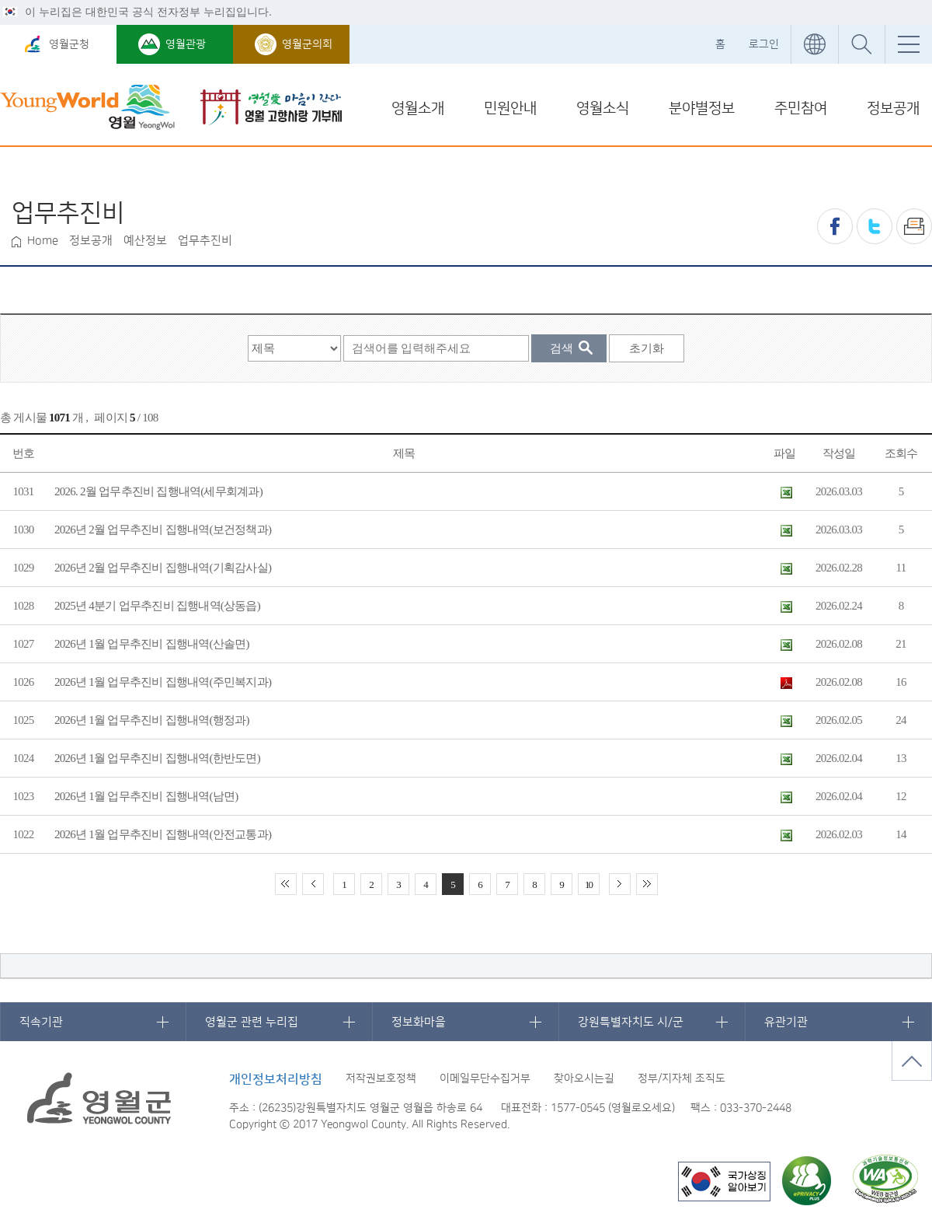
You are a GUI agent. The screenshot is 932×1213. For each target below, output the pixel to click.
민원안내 (510, 108)
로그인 (764, 44)
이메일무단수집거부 (485, 1078)
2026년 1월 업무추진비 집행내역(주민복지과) (162, 682)
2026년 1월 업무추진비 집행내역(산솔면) (151, 644)
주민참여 (800, 108)
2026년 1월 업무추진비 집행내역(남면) (146, 796)
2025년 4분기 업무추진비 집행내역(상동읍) (157, 606)
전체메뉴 (908, 44)
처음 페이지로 (286, 884)
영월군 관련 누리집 (251, 1022)
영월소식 (602, 108)
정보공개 (893, 108)
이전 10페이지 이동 (313, 884)
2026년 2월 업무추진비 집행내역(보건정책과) (162, 529)
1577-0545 (578, 1108)
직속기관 (41, 1022)
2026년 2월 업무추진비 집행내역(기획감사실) (162, 567)
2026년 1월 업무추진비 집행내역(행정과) (151, 720)
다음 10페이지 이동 (620, 884)
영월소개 (417, 108)
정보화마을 (418, 1022)
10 (588, 884)
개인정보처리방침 (275, 1079)
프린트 (914, 226)
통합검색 (861, 44)
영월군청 (69, 44)
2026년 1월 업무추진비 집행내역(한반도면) (157, 758)
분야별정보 (702, 108)
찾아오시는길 (584, 1078)
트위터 (874, 226)
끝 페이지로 (647, 884)
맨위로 (912, 1061)
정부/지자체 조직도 (681, 1078)
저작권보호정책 (381, 1078)
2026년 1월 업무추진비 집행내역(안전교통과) (162, 834)
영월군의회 (307, 44)
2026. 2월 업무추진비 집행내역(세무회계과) (158, 491)
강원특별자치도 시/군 (630, 1022)
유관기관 (786, 1022)
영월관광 (185, 44)
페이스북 (835, 226)
